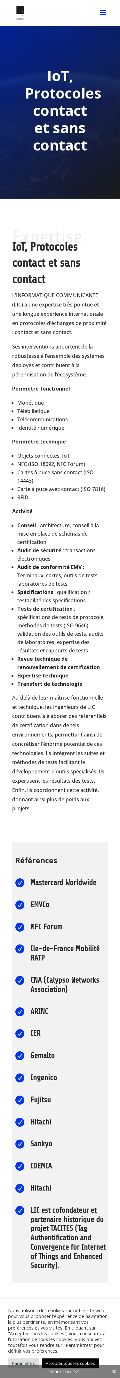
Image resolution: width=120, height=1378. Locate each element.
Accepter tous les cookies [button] (70, 1363)
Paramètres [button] (23, 1363)
